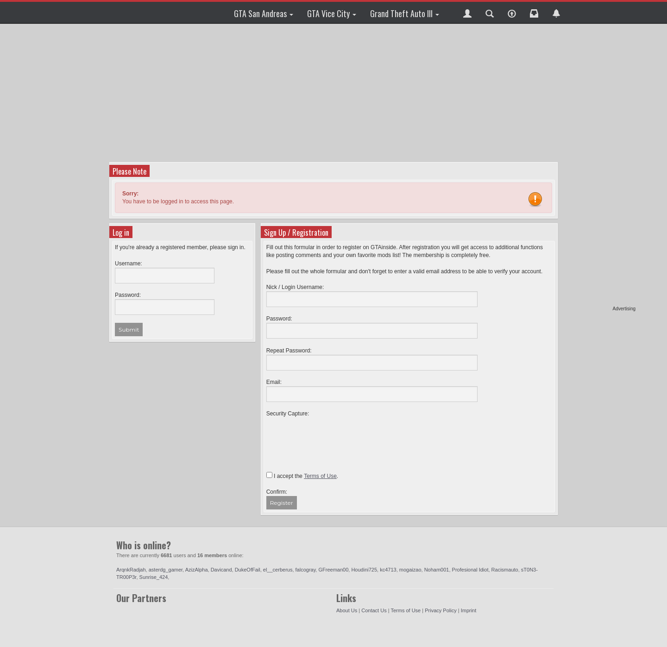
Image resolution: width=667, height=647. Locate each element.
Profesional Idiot (470, 569)
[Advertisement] (600, 167)
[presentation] (336, 436)
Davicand (221, 569)
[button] (467, 12)
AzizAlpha (196, 569)
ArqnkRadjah (131, 569)
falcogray (306, 569)
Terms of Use (405, 610)
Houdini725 (364, 569)
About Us (346, 610)
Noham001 (436, 569)
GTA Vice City (331, 13)
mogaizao (410, 569)
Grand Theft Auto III (404, 13)
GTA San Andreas (263, 13)
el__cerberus (278, 569)
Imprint (469, 610)
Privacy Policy (440, 610)
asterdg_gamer (165, 569)
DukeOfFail (247, 569)
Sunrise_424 (153, 577)
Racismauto (504, 569)
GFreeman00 (333, 569)
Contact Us (373, 610)
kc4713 (388, 569)
